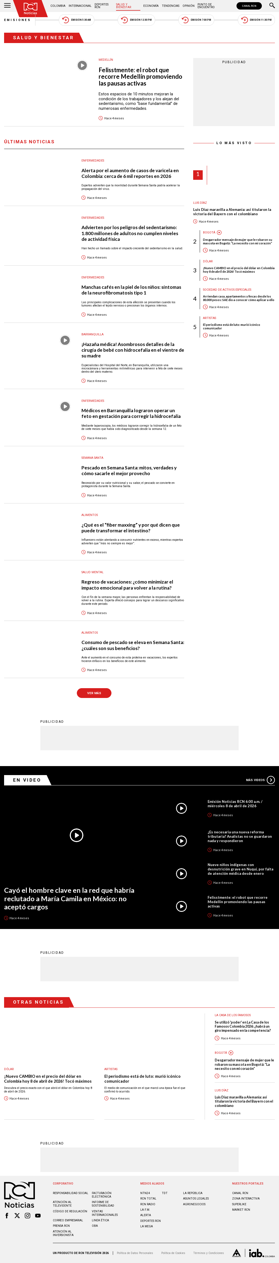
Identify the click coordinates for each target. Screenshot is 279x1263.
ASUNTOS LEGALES (196, 1198)
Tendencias (170, 6)
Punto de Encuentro (206, 6)
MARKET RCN (241, 1210)
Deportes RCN (101, 6)
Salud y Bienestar (123, 6)
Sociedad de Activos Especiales (227, 290)
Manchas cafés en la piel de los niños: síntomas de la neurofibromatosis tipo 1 (131, 290)
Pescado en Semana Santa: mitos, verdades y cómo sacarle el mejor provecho (129, 470)
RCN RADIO (147, 1204)
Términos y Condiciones (208, 1253)
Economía (151, 6)
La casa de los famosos (233, 1015)
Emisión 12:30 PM (136, 20)
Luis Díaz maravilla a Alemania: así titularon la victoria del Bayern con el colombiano (232, 212)
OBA (95, 1226)
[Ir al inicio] (30, 8)
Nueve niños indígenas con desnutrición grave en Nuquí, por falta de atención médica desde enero (240, 869)
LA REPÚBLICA (192, 1193)
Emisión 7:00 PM (196, 20)
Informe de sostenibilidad (103, 1203)
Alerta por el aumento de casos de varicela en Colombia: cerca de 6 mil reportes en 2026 (130, 173)
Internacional (80, 6)
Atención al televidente (62, 1203)
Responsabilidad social (70, 1193)
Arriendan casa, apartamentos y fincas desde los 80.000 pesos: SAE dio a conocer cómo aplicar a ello (238, 298)
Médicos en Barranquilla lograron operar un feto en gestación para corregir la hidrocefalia (131, 413)
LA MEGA (146, 1226)
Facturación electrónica (101, 1194)
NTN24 (145, 1193)
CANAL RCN (249, 5)
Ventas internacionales (105, 1213)
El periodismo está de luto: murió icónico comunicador (231, 326)
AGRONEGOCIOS (194, 1204)
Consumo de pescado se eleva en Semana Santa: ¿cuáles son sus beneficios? (132, 645)
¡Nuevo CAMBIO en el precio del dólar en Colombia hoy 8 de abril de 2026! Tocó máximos (239, 269)
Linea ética (100, 1220)
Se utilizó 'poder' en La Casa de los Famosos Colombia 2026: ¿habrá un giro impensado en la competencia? (243, 1026)
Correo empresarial (68, 1220)
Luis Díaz (200, 203)
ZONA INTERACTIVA (246, 1198)
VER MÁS (94, 693)
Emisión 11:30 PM (256, 20)
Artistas (209, 318)
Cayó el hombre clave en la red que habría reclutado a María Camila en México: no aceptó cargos (69, 898)
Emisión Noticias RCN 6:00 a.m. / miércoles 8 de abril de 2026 (235, 803)
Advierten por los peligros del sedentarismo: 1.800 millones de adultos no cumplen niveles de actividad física (129, 233)
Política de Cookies (173, 1253)
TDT (165, 1193)
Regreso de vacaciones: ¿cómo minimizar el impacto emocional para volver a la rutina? (127, 584)
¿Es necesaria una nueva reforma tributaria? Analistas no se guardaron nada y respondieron (240, 836)
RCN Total (148, 1198)
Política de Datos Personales (135, 1253)
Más (260, 780)
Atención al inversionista (63, 1233)
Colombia (57, 6)
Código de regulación (70, 1211)
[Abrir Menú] (7, 6)
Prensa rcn (61, 1226)
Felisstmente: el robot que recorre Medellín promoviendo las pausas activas (140, 77)
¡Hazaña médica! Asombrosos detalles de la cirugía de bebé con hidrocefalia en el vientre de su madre (132, 350)
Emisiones (17, 20)
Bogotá (209, 232)
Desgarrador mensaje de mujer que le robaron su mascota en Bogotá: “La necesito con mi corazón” (237, 241)
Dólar (208, 261)
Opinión (189, 6)
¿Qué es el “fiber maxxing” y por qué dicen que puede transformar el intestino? (130, 527)
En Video (27, 780)
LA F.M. (145, 1210)
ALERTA (145, 1215)
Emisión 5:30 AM (76, 20)
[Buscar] (272, 6)
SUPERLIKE (239, 1204)
